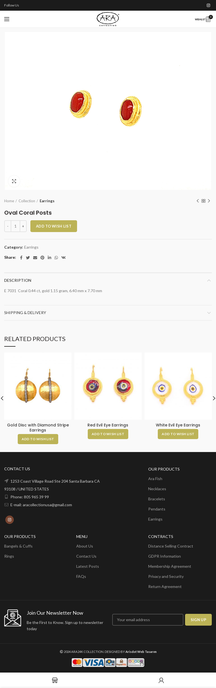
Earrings (47, 201)
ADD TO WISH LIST (53, 226)
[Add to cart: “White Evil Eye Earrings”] (178, 434)
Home (9, 201)
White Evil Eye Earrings (178, 425)
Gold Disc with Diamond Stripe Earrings (38, 428)
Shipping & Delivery (25, 312)
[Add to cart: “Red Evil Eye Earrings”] (108, 434)
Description (17, 280)
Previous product (197, 201)
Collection (27, 201)
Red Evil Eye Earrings (107, 425)
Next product (209, 201)
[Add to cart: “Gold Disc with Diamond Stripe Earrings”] (38, 439)
